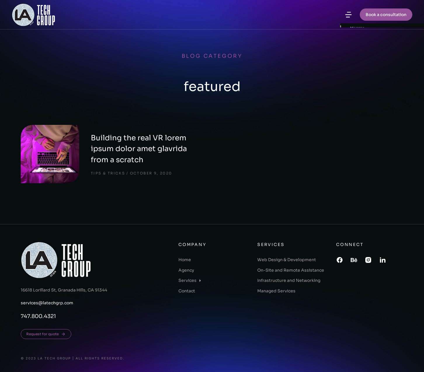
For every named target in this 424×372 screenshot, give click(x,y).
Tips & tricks (108, 173)
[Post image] (50, 154)
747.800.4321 (38, 316)
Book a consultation (386, 14)
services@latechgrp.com (47, 302)
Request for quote (46, 334)
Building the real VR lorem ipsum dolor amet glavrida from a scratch (139, 148)
